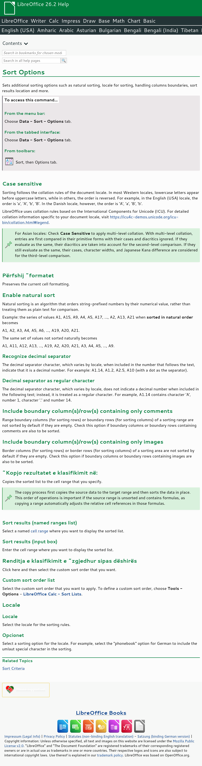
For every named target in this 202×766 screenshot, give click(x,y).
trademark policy (110, 755)
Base (104, 20)
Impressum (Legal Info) (22, 736)
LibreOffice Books (101, 712)
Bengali (132, 30)
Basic (149, 20)
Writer (38, 20)
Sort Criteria (13, 668)
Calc (54, 20)
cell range (39, 531)
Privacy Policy (54, 736)
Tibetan (190, 30)
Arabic (66, 30)
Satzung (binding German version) (163, 736)
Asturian (86, 30)
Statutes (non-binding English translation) (100, 736)
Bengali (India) (161, 30)
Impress (70, 20)
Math (118, 20)
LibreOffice (14, 20)
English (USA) (18, 30)
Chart (133, 20)
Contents (12, 43)
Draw (89, 20)
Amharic (46, 30)
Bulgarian (110, 30)
